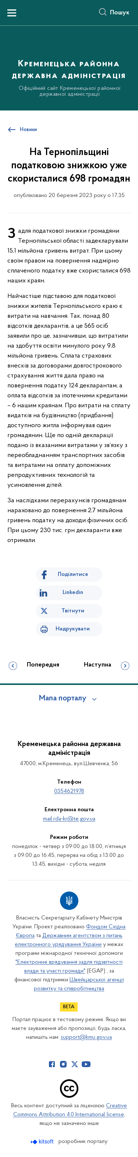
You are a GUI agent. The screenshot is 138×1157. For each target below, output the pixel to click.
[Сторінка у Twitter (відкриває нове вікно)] (74, 1064)
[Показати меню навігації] (12, 13)
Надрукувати (73, 629)
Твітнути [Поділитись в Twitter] (72, 611)
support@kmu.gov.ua (86, 1037)
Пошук (120, 13)
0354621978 (69, 791)
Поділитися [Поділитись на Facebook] (73, 574)
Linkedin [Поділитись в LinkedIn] (73, 592)
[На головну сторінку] (69, 67)
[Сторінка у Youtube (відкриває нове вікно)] (86, 1064)
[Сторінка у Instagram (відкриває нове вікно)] (63, 1064)
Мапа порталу (62, 698)
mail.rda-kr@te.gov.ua (69, 819)
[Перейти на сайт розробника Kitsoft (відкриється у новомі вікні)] (43, 1141)
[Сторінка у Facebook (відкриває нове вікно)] (51, 1064)
